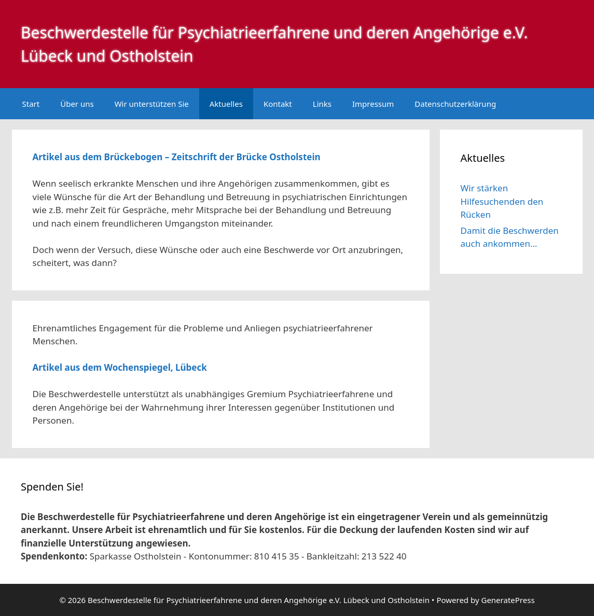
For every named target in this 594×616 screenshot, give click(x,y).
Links (322, 104)
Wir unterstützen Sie (152, 104)
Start (31, 104)
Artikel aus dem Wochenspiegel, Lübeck (120, 367)
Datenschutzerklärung (455, 104)
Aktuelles (226, 104)
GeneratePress (507, 600)
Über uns (76, 104)
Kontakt (278, 104)
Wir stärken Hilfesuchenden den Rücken (502, 201)
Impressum (373, 104)
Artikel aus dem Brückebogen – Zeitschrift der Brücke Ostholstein (177, 157)
